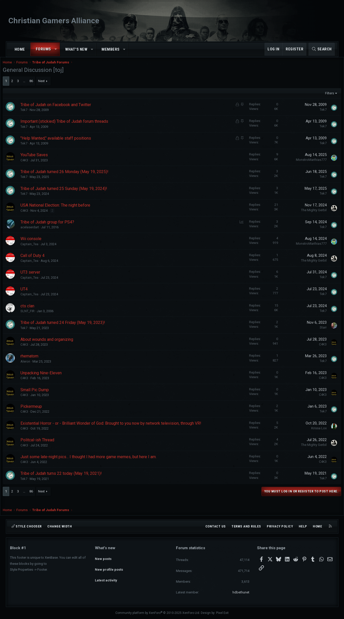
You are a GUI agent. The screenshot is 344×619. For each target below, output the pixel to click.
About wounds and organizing (54, 344)
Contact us (215, 526)
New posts (103, 557)
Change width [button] (59, 526)
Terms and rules (246, 526)
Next (48, 86)
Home (20, 49)
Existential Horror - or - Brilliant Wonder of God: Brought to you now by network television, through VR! (118, 428)
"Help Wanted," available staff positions (63, 143)
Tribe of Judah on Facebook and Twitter (63, 109)
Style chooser (27, 526)
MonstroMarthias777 (304, 165)
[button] (56, 49)
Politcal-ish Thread (44, 445)
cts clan (34, 311)
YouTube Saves (41, 159)
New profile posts (109, 566)
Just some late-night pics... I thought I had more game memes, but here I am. (96, 461)
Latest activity (106, 575)
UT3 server (37, 277)
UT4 (31, 294)
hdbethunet (240, 592)
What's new (76, 49)
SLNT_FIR (35, 316)
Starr (316, 332)
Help (303, 526)
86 (38, 86)
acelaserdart (37, 232)
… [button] (31, 86)
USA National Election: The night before (62, 210)
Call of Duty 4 (40, 260)
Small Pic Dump (42, 394)
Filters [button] (322, 98)
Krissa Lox (312, 433)
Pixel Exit (222, 613)
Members (111, 49)
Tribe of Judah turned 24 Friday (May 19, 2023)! (70, 327)
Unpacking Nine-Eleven (48, 378)
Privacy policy (280, 526)
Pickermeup (38, 411)
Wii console (38, 243)
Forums (43, 49)
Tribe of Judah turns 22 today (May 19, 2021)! (68, 478)
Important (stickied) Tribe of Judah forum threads (71, 126)
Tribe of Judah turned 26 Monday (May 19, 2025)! (72, 176)
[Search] (321, 49)
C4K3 (31, 165)
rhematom (37, 361)
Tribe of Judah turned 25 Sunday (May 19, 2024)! (71, 193)
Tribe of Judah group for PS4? (54, 227)
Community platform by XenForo (157, 613)
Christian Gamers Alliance (53, 20)
